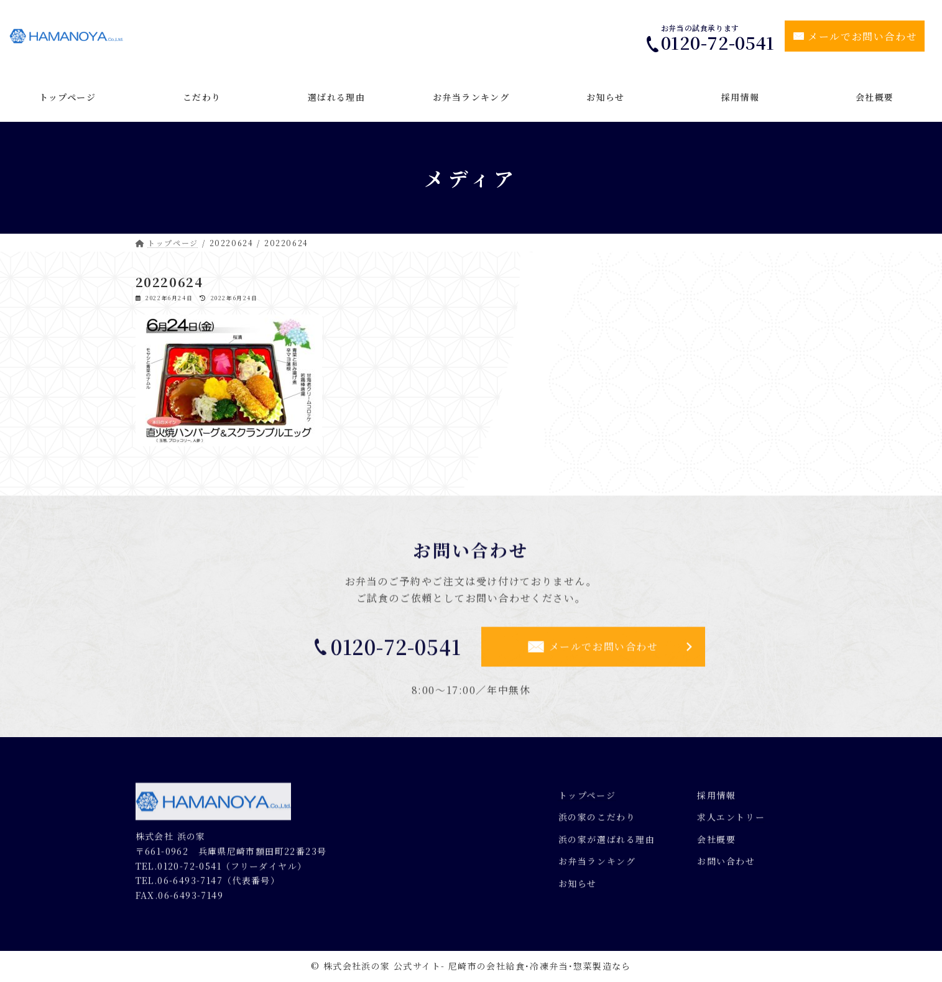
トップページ (587, 800)
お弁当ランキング (597, 867)
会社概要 (716, 844)
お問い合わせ (726, 867)
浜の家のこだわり (597, 822)
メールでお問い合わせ (862, 36)
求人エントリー (731, 822)
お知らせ (577, 889)
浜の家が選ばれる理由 (606, 844)
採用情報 (716, 800)
